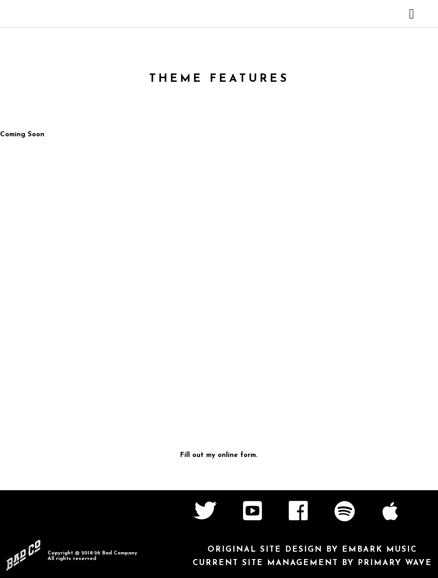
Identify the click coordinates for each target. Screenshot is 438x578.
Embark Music (379, 550)
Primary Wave (395, 563)
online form (237, 455)
